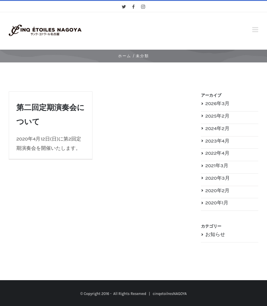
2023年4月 (217, 141)
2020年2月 (217, 190)
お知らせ (215, 234)
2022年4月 (217, 153)
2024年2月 (217, 128)
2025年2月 (217, 116)
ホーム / (126, 56)
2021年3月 (216, 165)
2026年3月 (217, 103)
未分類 (142, 56)
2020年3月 (217, 178)
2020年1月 (217, 203)
